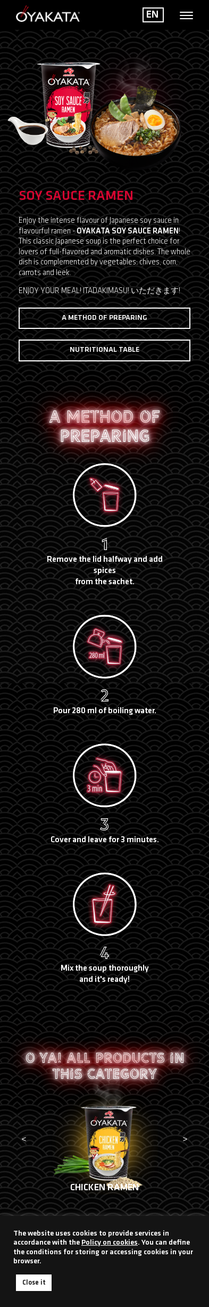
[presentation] (24, 1140)
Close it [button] (33, 1282)
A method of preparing (104, 318)
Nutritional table (104, 350)
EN (152, 15)
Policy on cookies (109, 1243)
